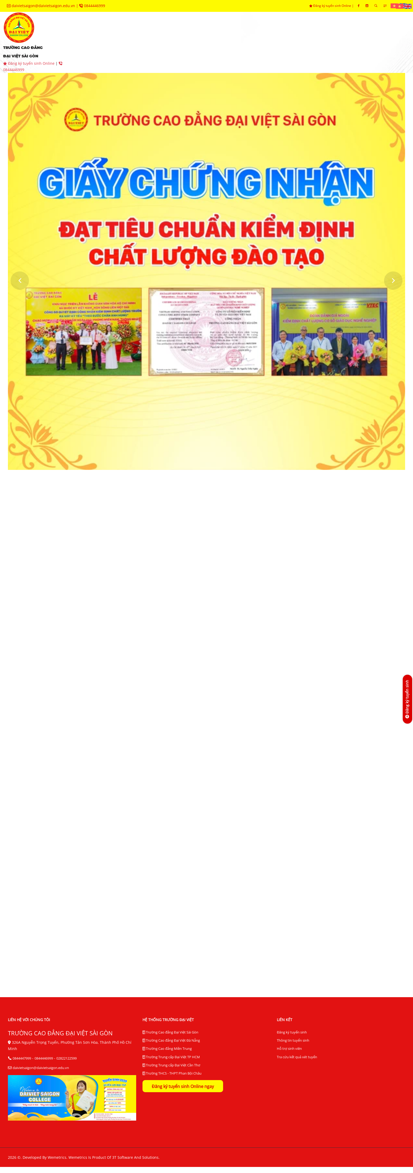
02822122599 (66, 1064)
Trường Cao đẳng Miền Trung (167, 1056)
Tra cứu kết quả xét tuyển (297, 1063)
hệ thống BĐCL (326, 34)
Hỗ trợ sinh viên (289, 1055)
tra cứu (148, 50)
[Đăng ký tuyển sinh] (407, 699)
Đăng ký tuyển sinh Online (330, 5)
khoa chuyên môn (187, 34)
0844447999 (22, 1064)
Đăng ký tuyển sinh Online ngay (183, 1095)
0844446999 (92, 5)
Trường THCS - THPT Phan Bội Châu (171, 1082)
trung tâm (280, 34)
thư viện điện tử (102, 50)
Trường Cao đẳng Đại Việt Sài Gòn (170, 1038)
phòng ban (237, 34)
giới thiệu (95, 34)
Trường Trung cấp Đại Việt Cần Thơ (171, 1073)
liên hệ (181, 50)
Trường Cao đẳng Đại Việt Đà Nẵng (171, 1047)
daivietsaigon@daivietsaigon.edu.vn (41, 5)
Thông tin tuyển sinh (293, 1047)
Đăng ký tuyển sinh (292, 1038)
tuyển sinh (137, 34)
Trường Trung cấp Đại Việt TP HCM (171, 1064)
